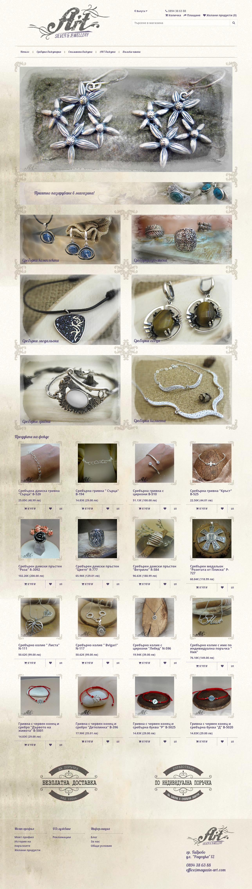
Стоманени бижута (80, 52)
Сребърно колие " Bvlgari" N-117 (97, 647)
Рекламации (62, 837)
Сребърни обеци (147, 340)
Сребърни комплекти (40, 260)
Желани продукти (27, 850)
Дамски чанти (131, 52)
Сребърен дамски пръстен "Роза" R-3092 (40, 568)
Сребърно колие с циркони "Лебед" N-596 (152, 647)
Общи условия (101, 846)
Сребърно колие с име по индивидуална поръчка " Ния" (211, 648)
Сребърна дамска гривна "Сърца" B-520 (39, 492)
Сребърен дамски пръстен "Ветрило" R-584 (154, 568)
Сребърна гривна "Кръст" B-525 (211, 492)
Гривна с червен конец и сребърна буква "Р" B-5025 (154, 725)
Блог (94, 837)
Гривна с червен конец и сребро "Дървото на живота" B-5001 (38, 727)
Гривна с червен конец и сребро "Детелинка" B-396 (97, 725)
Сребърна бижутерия (49, 52)
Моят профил (24, 837)
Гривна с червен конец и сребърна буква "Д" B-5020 (211, 725)
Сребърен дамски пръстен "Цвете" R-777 (97, 568)
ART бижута (107, 52)
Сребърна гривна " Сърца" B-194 (97, 492)
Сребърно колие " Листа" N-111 (39, 647)
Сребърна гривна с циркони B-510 (148, 492)
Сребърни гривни (36, 421)
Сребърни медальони (40, 340)
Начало (24, 52)
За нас (95, 841)
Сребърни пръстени (150, 260)
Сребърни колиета (150, 420)
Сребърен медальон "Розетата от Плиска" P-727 (209, 569)
